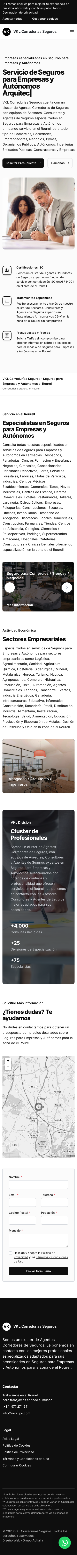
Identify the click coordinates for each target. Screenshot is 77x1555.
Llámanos (60, 163)
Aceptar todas (12, 18)
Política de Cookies (16, 1445)
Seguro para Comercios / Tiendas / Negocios (38, 575)
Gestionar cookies (45, 18)
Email (13, 1194)
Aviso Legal (10, 1439)
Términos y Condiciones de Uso (25, 1459)
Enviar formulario (38, 1271)
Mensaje (16, 1230)
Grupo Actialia (33, 1540)
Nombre (15, 1177)
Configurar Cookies (16, 1465)
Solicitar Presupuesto (23, 163)
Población (49, 1212)
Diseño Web (11, 1540)
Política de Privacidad (18, 1452)
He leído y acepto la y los (41, 1257)
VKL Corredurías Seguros (29, 32)
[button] (67, 587)
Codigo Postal (19, 1212)
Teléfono (48, 1194)
